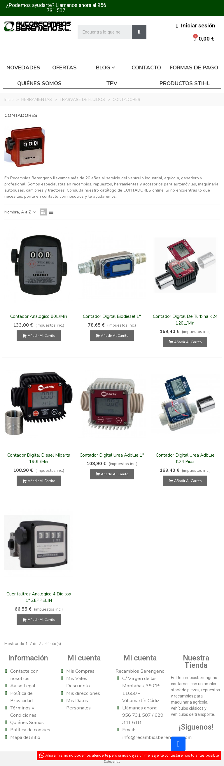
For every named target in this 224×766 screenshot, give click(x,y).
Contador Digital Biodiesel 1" (112, 316)
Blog (103, 67)
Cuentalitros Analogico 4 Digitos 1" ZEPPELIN (38, 597)
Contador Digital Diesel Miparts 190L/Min (38, 458)
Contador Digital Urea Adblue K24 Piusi (185, 458)
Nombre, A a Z (20, 212)
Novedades (23, 67)
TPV (111, 83)
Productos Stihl (185, 83)
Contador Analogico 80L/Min (38, 316)
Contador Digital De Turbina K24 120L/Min (185, 319)
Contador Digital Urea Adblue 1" (112, 455)
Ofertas (64, 67)
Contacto (146, 67)
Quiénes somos (39, 83)
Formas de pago (194, 67)
